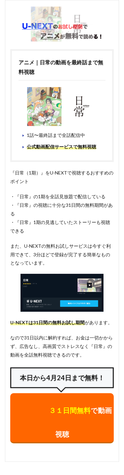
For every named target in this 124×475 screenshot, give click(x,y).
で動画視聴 (80, 422)
